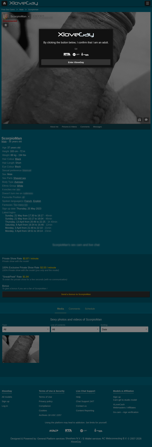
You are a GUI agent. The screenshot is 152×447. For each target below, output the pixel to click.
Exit (76, 48)
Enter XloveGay (76, 62)
